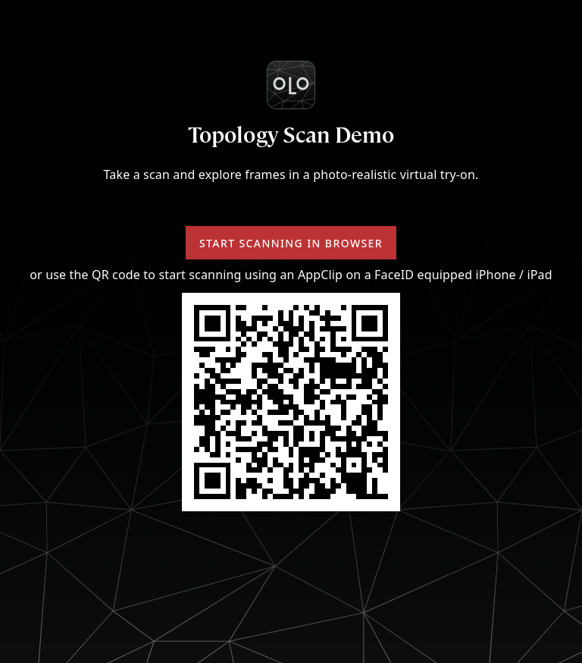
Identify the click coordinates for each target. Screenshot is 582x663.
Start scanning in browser (291, 243)
